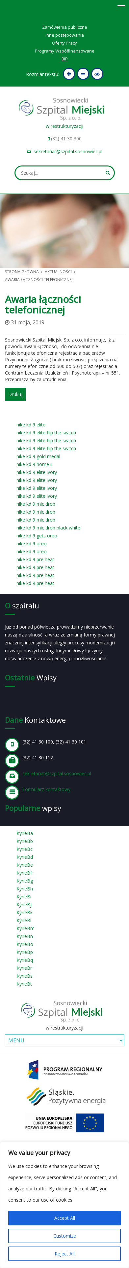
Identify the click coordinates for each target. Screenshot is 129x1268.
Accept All (64, 1218)
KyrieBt (24, 984)
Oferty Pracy (64, 43)
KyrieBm (25, 928)
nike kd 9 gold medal (38, 456)
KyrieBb (24, 841)
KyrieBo (24, 944)
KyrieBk (24, 912)
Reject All (64, 1253)
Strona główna (22, 271)
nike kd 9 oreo (31, 543)
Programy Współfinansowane (64, 51)
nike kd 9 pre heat (35, 559)
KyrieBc (24, 849)
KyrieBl (23, 920)
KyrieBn (24, 936)
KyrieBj (24, 904)
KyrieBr (24, 968)
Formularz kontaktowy (46, 789)
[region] (64, 1205)
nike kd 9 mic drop (35, 504)
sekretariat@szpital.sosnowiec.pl (68, 151)
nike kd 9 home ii (34, 464)
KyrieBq (24, 960)
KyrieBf (24, 873)
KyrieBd (24, 857)
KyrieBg (24, 881)
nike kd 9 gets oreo (36, 535)
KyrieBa (24, 833)
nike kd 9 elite (30, 424)
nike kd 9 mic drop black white (48, 528)
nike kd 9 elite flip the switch (46, 432)
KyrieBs (24, 976)
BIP (65, 59)
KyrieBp (24, 952)
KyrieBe (24, 865)
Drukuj (15, 394)
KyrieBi (23, 896)
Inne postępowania (64, 35)
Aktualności (58, 271)
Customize (64, 1236)
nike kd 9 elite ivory (36, 472)
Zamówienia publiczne (64, 27)
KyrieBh (24, 889)
